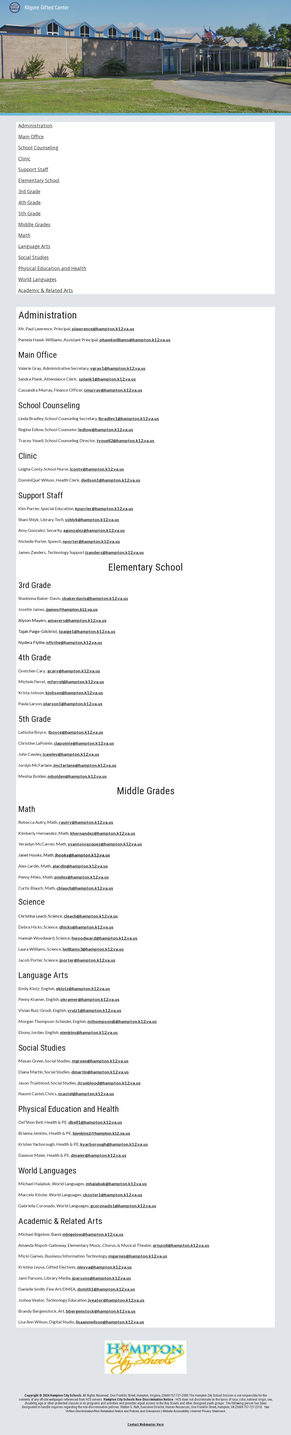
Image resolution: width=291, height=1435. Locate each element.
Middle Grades (34, 224)
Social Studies (33, 257)
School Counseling (38, 147)
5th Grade (29, 213)
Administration (35, 125)
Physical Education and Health (52, 268)
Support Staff (33, 169)
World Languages (37, 279)
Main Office (31, 136)
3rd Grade (29, 191)
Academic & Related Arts (45, 290)
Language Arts (34, 246)
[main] (145, 817)
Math (24, 235)
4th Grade (29, 202)
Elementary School (38, 180)
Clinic (24, 158)
